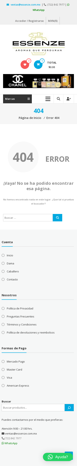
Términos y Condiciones (22, 324)
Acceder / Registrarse (29, 21)
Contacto (12, 279)
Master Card (14, 369)
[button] (58, 457)
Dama (10, 263)
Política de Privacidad (20, 308)
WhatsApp (9, 443)
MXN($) (52, 21)
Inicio (10, 255)
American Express (18, 385)
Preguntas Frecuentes (20, 316)
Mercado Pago (16, 361)
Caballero (13, 271)
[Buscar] (69, 407)
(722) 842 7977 (54, 4)
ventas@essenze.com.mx (24, 4)
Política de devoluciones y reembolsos (31, 332)
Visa (9, 377)
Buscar (6, 401)
